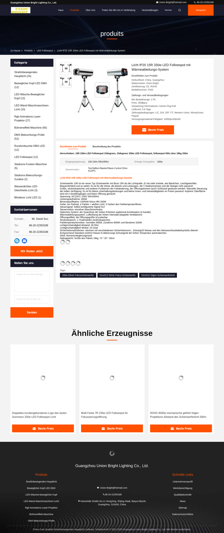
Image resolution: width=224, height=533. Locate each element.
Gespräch (201, 10)
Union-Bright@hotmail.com (171, 2)
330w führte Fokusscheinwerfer (78, 275)
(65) (30, 127)
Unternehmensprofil (183, 481)
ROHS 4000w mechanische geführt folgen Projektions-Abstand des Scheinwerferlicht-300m (178, 415)
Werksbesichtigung (182, 488)
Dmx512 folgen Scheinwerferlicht (158, 275)
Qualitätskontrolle (182, 494)
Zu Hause (15, 50)
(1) (27, 197)
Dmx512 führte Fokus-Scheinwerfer (118, 275)
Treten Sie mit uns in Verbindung (118, 10)
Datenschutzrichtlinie (182, 514)
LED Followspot (45, 50)
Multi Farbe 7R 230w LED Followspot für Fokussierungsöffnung (104, 415)
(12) (30, 85)
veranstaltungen (150, 10)
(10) (31, 107)
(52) (29, 136)
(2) (28, 177)
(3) (26, 188)
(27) (27, 118)
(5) (30, 166)
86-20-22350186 (204, 2)
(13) (29, 96)
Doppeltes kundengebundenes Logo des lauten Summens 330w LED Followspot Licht (39, 415)
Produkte (74, 10)
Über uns (90, 10)
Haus (60, 10)
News (183, 501)
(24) (25, 74)
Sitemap (182, 507)
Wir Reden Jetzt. (32, 251)
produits (28, 50)
